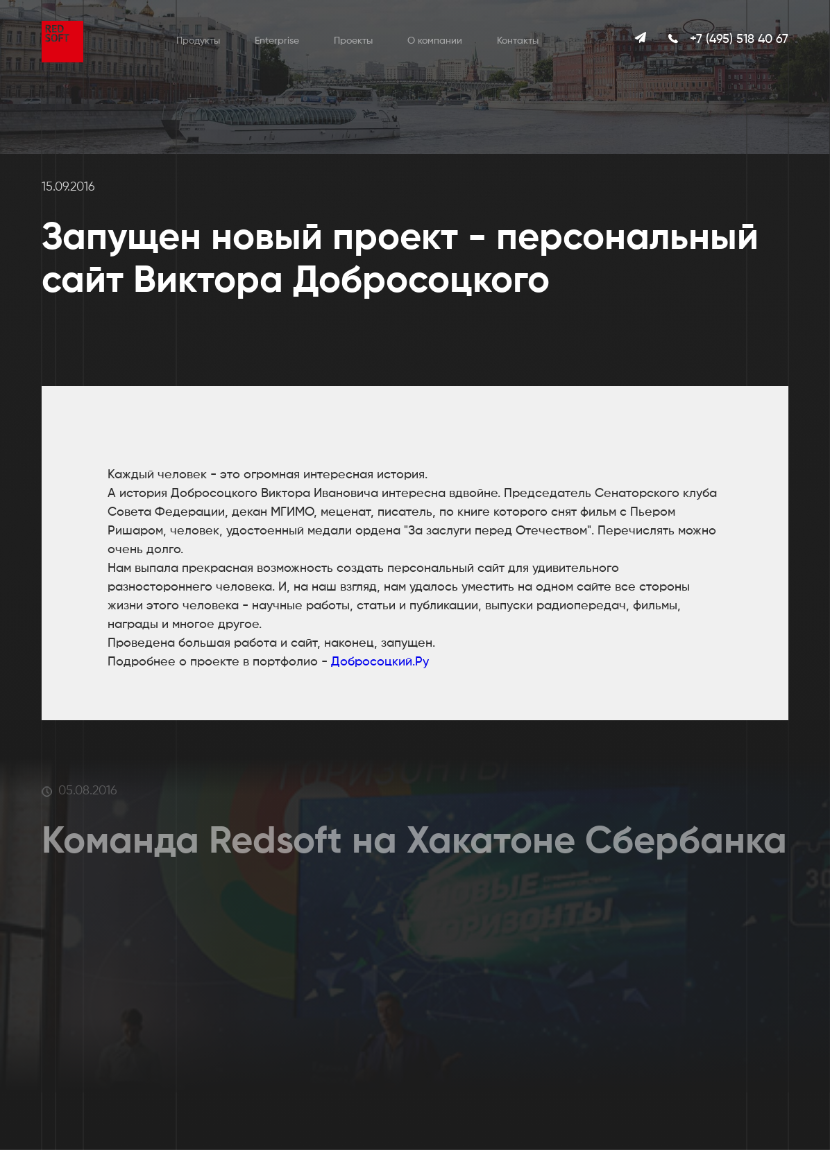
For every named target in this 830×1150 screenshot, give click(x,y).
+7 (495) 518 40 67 (739, 39)
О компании (434, 41)
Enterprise (277, 41)
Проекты (353, 41)
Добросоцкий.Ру (380, 662)
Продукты (198, 41)
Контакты (518, 41)
